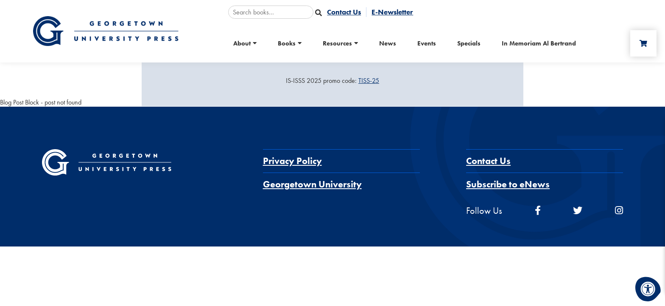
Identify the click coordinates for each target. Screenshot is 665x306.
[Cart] (643, 43)
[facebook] (538, 210)
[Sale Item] (332, 80)
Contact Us (488, 161)
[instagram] (619, 210)
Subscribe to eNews (508, 184)
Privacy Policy (292, 161)
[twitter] (577, 210)
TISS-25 (368, 80)
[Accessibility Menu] (648, 289)
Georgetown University (312, 184)
